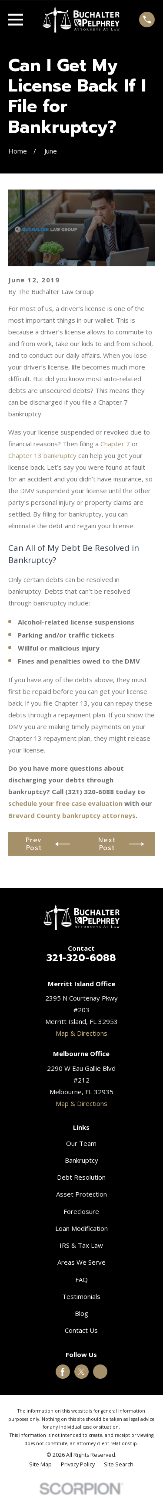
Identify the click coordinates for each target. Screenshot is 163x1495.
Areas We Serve (81, 1262)
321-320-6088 (81, 957)
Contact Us (81, 1330)
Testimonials (81, 1296)
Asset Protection (81, 1194)
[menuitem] (40, 1465)
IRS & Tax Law (81, 1245)
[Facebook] (63, 1372)
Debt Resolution (81, 1177)
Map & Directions (81, 1033)
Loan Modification (81, 1228)
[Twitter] (81, 1372)
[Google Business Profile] (100, 1372)
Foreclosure (81, 1211)
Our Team (81, 1143)
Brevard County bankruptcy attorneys (72, 815)
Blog (81, 1313)
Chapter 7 (115, 443)
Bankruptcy (81, 1160)
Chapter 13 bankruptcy (42, 455)
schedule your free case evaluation (65, 803)
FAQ (81, 1279)
